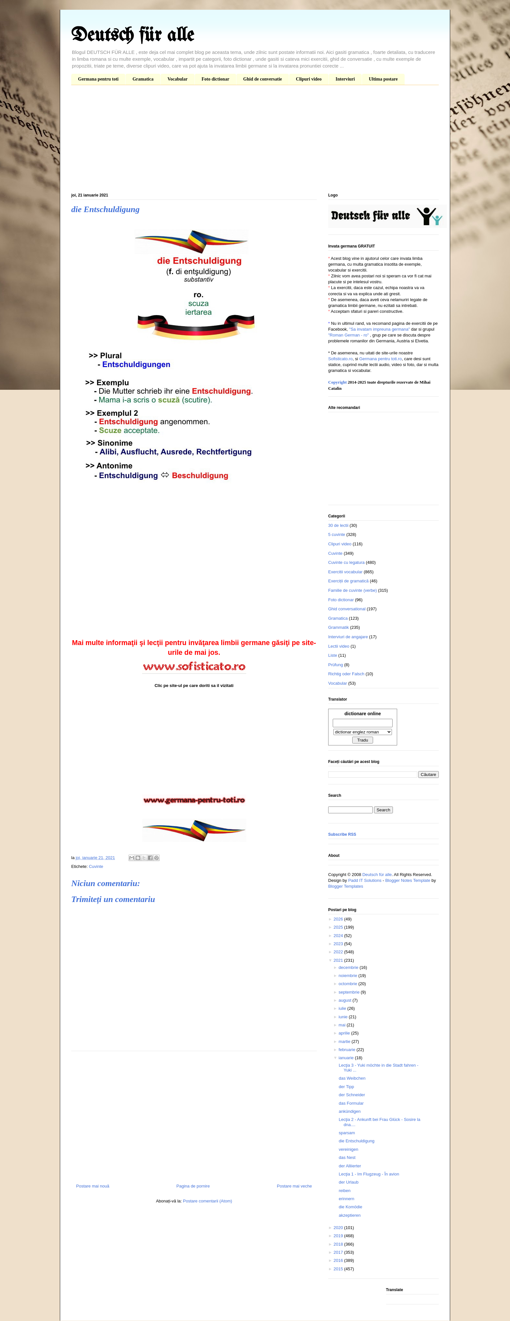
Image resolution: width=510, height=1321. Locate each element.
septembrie (350, 992)
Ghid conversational (347, 608)
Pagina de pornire (193, 1186)
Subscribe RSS (342, 834)
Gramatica (143, 79)
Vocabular (178, 79)
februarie (347, 1049)
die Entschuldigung (356, 1140)
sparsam (347, 1132)
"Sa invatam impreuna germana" (379, 329)
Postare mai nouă (92, 1186)
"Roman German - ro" (348, 335)
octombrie (348, 983)
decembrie (349, 967)
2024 (338, 935)
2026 (338, 919)
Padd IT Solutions (364, 880)
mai (343, 1025)
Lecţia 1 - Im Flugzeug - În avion (369, 1174)
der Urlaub (348, 1182)
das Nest (347, 1157)
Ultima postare (383, 79)
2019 (338, 1235)
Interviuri (345, 79)
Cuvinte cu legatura (346, 562)
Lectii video (338, 646)
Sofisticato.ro (340, 358)
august (346, 1000)
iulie (343, 1008)
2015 (338, 1268)
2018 (338, 1244)
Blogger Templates (345, 886)
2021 (338, 960)
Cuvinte (96, 866)
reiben (344, 1190)
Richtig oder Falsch (346, 673)
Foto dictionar (215, 79)
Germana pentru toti (98, 79)
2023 (338, 943)
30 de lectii (338, 525)
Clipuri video (309, 79)
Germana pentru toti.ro (380, 358)
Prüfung (335, 664)
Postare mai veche (294, 1186)
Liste (332, 655)
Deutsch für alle (132, 36)
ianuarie (347, 1057)
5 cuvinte (336, 534)
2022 (338, 951)
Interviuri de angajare (348, 636)
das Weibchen (352, 1078)
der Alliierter (350, 1165)
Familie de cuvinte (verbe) (352, 590)
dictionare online (362, 713)
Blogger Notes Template (407, 880)
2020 (338, 1227)
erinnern (346, 1198)
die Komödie (350, 1206)
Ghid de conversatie (262, 79)
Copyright (337, 382)
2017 (338, 1252)
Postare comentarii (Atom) (207, 1201)
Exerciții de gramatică (348, 580)
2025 (338, 927)
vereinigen (348, 1149)
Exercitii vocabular (345, 571)
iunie (344, 1016)
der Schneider (352, 1094)
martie (345, 1041)
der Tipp (346, 1086)
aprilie (345, 1033)
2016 (338, 1260)
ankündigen (349, 1111)
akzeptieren (349, 1215)
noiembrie (348, 975)
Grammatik (338, 627)
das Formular (351, 1103)
